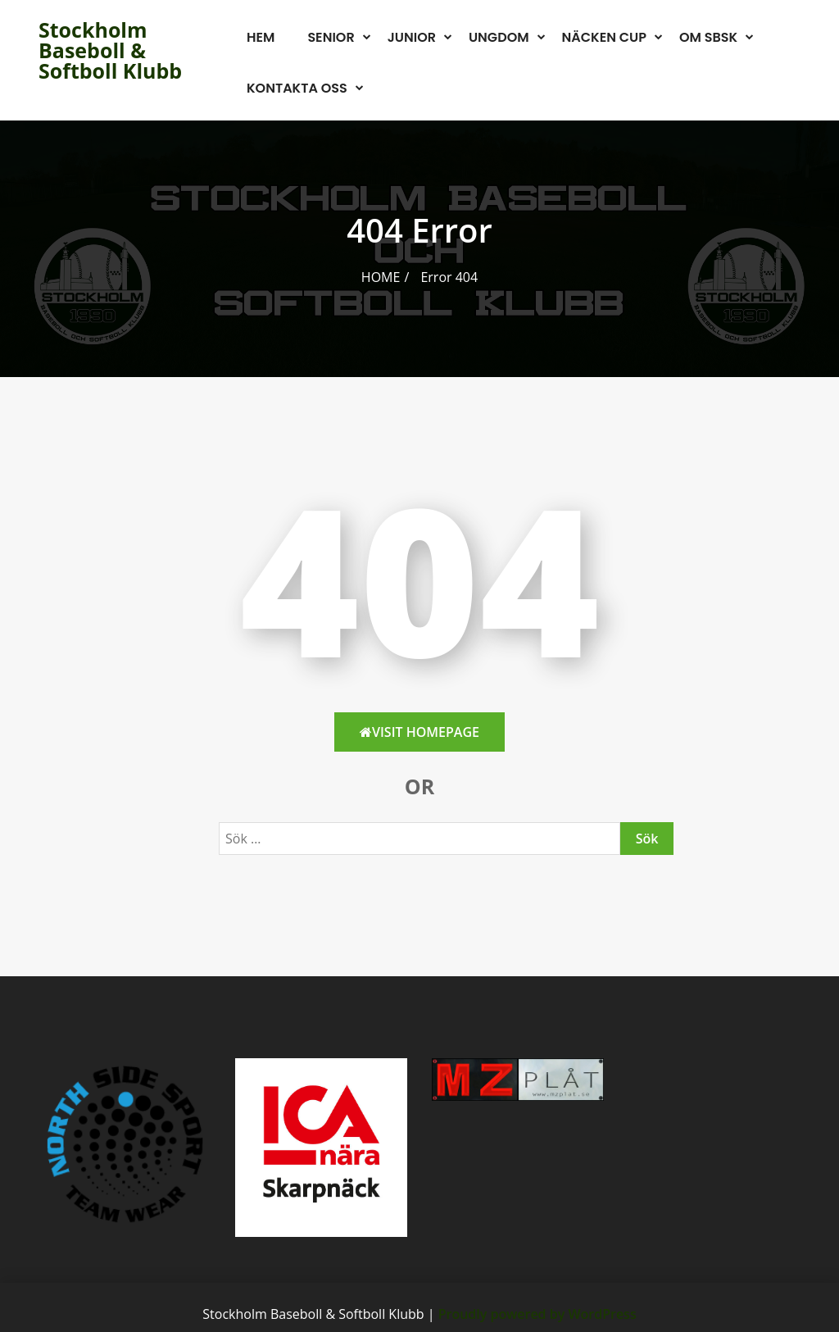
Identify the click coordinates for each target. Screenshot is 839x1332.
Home (381, 277)
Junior (412, 37)
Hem (260, 37)
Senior (330, 37)
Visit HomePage (419, 732)
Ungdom (499, 37)
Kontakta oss (297, 88)
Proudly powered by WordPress (537, 1314)
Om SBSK (708, 37)
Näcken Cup (604, 37)
